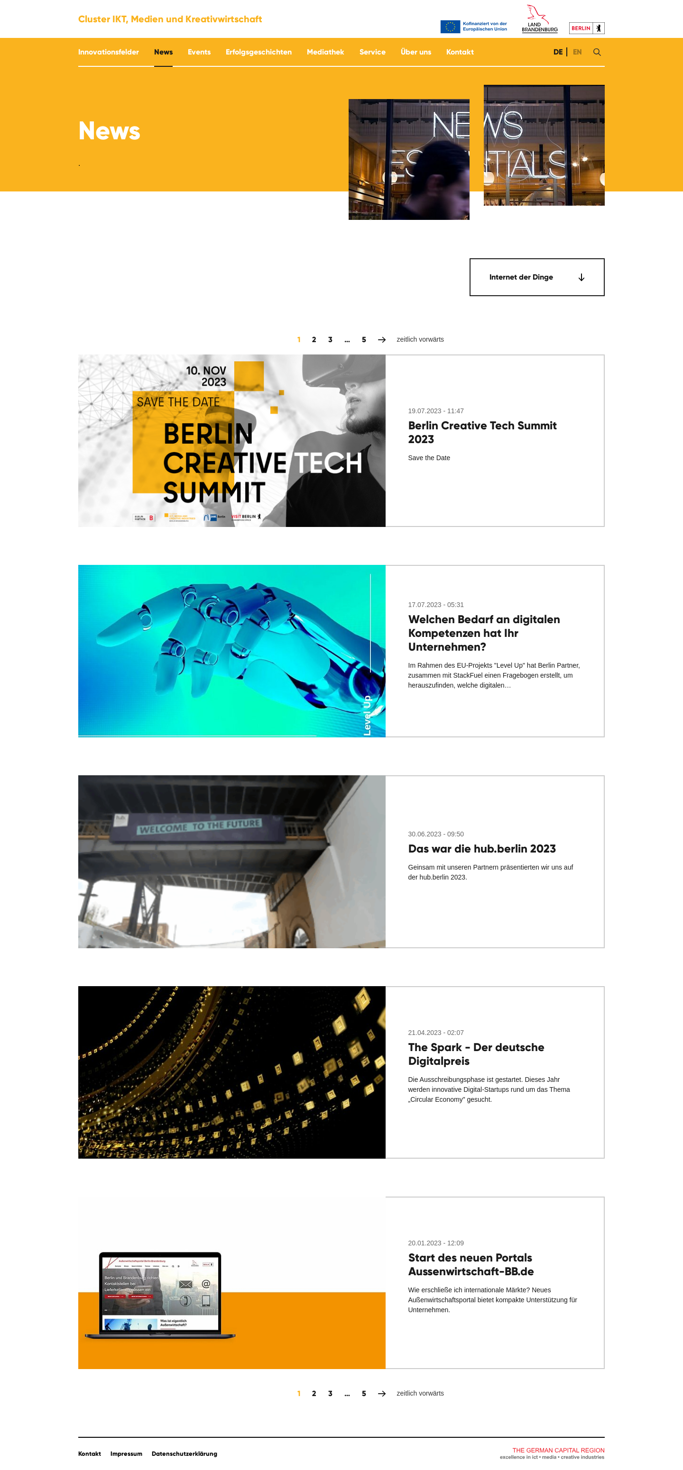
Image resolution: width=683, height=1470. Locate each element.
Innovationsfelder (108, 51)
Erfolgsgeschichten (259, 51)
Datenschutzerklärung (184, 1454)
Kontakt (460, 51)
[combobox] (537, 277)
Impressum (126, 1454)
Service (373, 51)
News (163, 51)
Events (199, 51)
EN (576, 51)
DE (557, 51)
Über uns (416, 51)
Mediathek (325, 51)
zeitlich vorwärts (382, 339)
